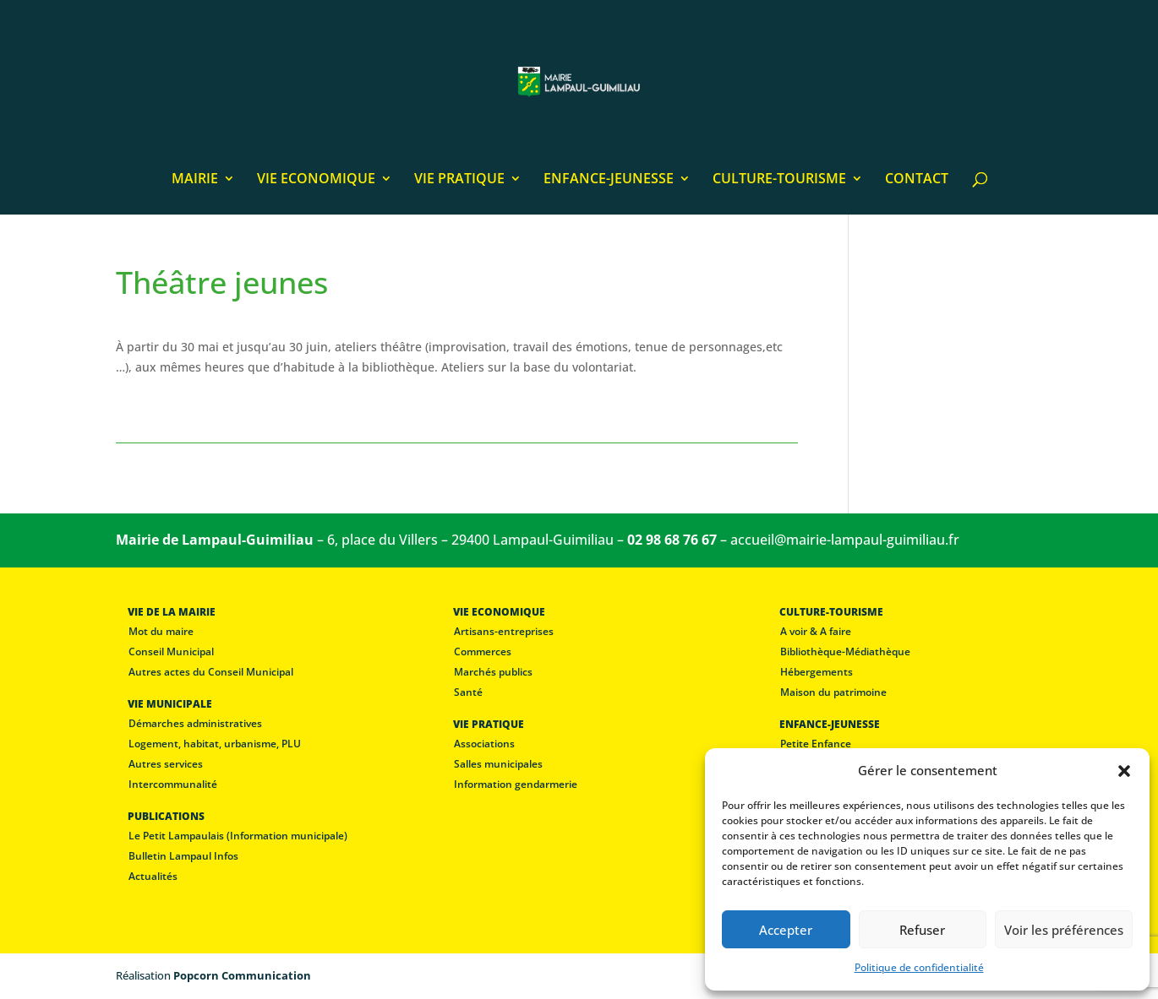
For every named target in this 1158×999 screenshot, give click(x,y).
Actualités (153, 876)
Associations (484, 743)
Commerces (482, 651)
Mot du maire (161, 631)
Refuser (922, 929)
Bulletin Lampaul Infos (183, 856)
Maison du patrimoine (833, 692)
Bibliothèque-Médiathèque (845, 651)
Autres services (165, 764)
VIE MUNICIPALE (170, 704)
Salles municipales (498, 764)
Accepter (785, 929)
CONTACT (916, 179)
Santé (468, 692)
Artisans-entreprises (504, 631)
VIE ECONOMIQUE (316, 179)
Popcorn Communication (242, 975)
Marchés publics (493, 672)
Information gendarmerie (515, 784)
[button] (1124, 771)
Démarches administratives (195, 723)
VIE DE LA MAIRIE (172, 612)
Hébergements (816, 672)
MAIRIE (195, 179)
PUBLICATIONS (166, 816)
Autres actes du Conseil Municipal (210, 672)
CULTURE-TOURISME (779, 179)
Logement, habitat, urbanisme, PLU (214, 743)
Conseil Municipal (171, 651)
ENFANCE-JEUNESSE (608, 179)
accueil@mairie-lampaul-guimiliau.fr (844, 539)
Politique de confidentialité (919, 967)
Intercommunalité (172, 784)
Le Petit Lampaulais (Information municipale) (237, 835)
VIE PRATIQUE (459, 179)
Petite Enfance (815, 743)
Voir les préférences (1063, 929)
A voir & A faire (815, 631)
